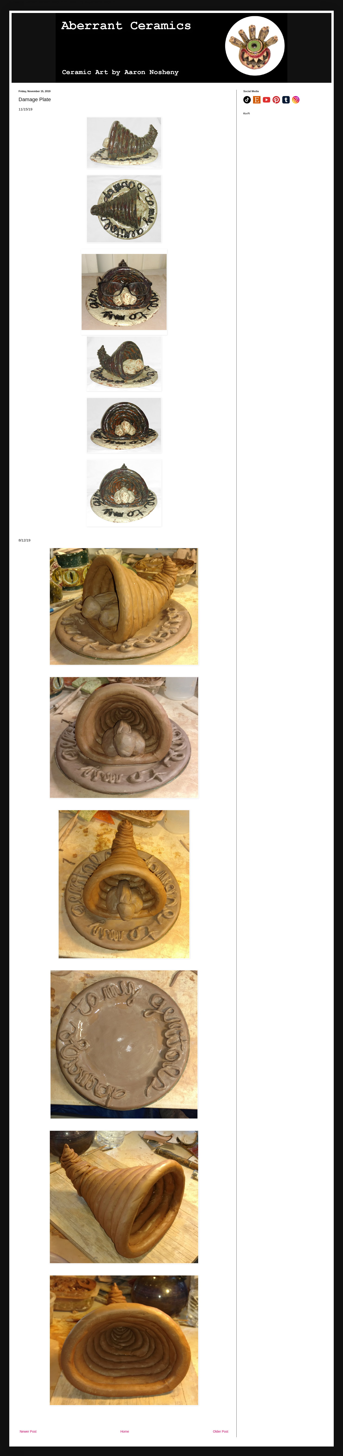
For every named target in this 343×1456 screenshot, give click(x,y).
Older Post (220, 1431)
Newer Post (28, 1431)
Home (124, 1431)
